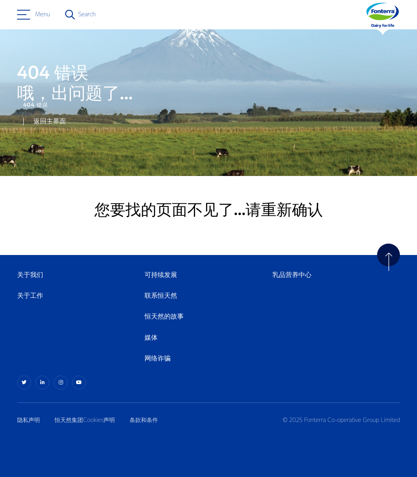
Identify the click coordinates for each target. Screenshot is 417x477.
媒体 (151, 337)
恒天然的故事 (164, 316)
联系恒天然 (161, 295)
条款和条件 (143, 420)
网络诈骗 (158, 358)
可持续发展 (161, 275)
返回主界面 (49, 121)
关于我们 (30, 275)
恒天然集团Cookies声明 (85, 420)
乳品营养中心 (292, 275)
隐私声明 (28, 420)
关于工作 (30, 295)
